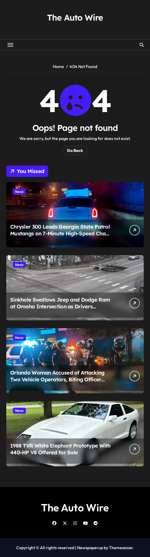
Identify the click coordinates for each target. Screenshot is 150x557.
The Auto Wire (75, 17)
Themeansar (121, 547)
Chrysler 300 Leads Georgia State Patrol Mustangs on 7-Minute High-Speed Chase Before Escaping (60, 233)
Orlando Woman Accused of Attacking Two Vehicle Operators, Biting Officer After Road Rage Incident (57, 379)
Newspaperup (90, 547)
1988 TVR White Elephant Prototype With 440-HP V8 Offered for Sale (60, 449)
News (19, 191)
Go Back (75, 150)
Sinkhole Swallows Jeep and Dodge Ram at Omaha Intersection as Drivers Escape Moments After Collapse (60, 306)
